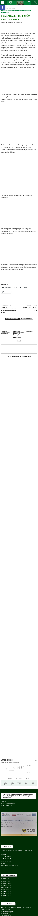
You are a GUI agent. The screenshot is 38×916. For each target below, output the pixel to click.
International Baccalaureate (16, 7)
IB (34, 905)
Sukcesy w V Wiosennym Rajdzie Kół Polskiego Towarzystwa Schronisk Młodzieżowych (18, 310)
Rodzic (12, 905)
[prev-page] (18, 317)
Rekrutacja (6, 905)
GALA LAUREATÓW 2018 (30, 285)
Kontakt (29, 905)
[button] (2, 7)
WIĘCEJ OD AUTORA (26, 295)
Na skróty (19, 907)
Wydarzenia (5, 12)
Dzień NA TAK (29, 307)
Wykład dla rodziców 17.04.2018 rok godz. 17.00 (9, 286)
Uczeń (18, 905)
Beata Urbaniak (8, 22)
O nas (23, 905)
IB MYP (26, 7)
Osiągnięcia (27, 10)
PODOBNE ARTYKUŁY (12, 295)
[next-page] (20, 317)
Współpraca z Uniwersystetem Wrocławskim (5, 308)
